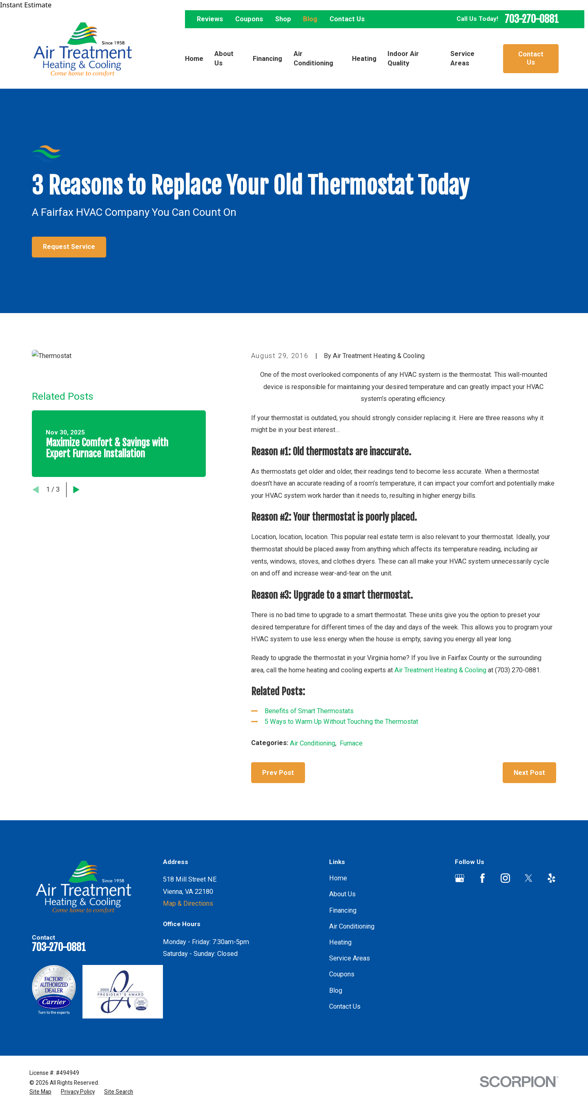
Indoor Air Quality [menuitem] (403, 58)
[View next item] (76, 489)
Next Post (529, 773)
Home (338, 878)
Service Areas (349, 958)
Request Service (69, 247)
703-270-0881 (532, 19)
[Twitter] (528, 878)
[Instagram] (505, 878)
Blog (310, 19)
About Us (342, 894)
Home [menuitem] (194, 59)
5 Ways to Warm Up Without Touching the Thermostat (342, 721)
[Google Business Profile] (459, 878)
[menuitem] (40, 1092)
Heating (340, 942)
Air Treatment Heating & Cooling (441, 670)
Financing (342, 910)
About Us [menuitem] (224, 58)
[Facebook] (482, 878)
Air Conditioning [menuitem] (313, 58)
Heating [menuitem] (364, 59)
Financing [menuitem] (267, 59)
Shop (283, 19)
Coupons (249, 19)
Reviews (210, 19)
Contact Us (347, 19)
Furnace (351, 743)
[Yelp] (551, 878)
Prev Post (278, 773)
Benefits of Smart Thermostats (309, 711)
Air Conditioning (312, 743)
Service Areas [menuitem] (462, 58)
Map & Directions (188, 903)
